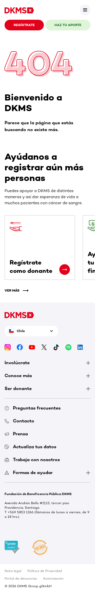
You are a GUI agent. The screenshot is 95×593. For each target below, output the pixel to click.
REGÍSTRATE (24, 25)
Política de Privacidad (44, 571)
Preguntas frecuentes (33, 408)
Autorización (53, 578)
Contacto (19, 421)
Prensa (16, 434)
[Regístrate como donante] (64, 269)
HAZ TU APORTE (67, 25)
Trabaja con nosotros (32, 459)
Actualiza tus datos (30, 446)
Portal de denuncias (21, 578)
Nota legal (13, 571)
